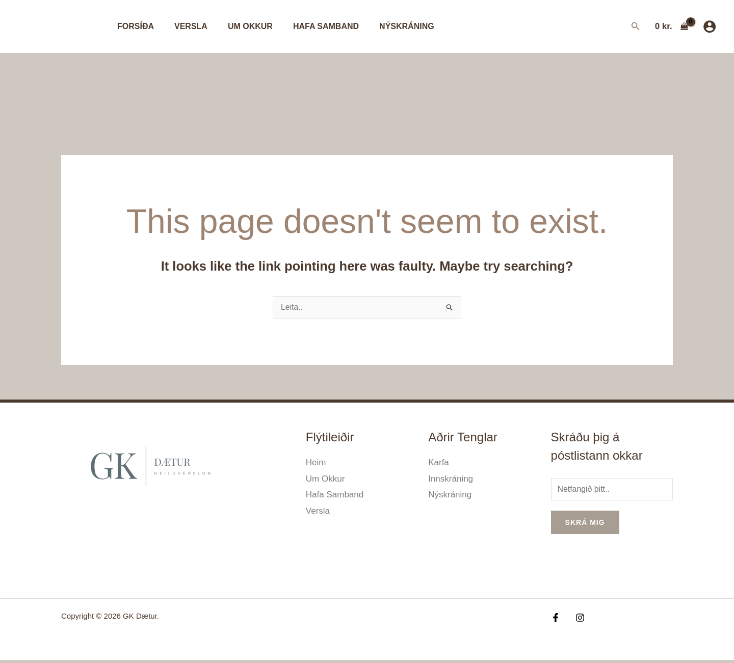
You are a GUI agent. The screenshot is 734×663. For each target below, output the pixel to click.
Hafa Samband (312, 26)
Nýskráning (388, 26)
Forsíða (133, 26)
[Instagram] (577, 620)
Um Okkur (240, 26)
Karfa (438, 463)
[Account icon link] (709, 26)
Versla (184, 26)
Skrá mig (585, 525)
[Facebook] (555, 620)
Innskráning (450, 480)
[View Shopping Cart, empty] (671, 26)
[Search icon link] (635, 27)
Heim (316, 463)
